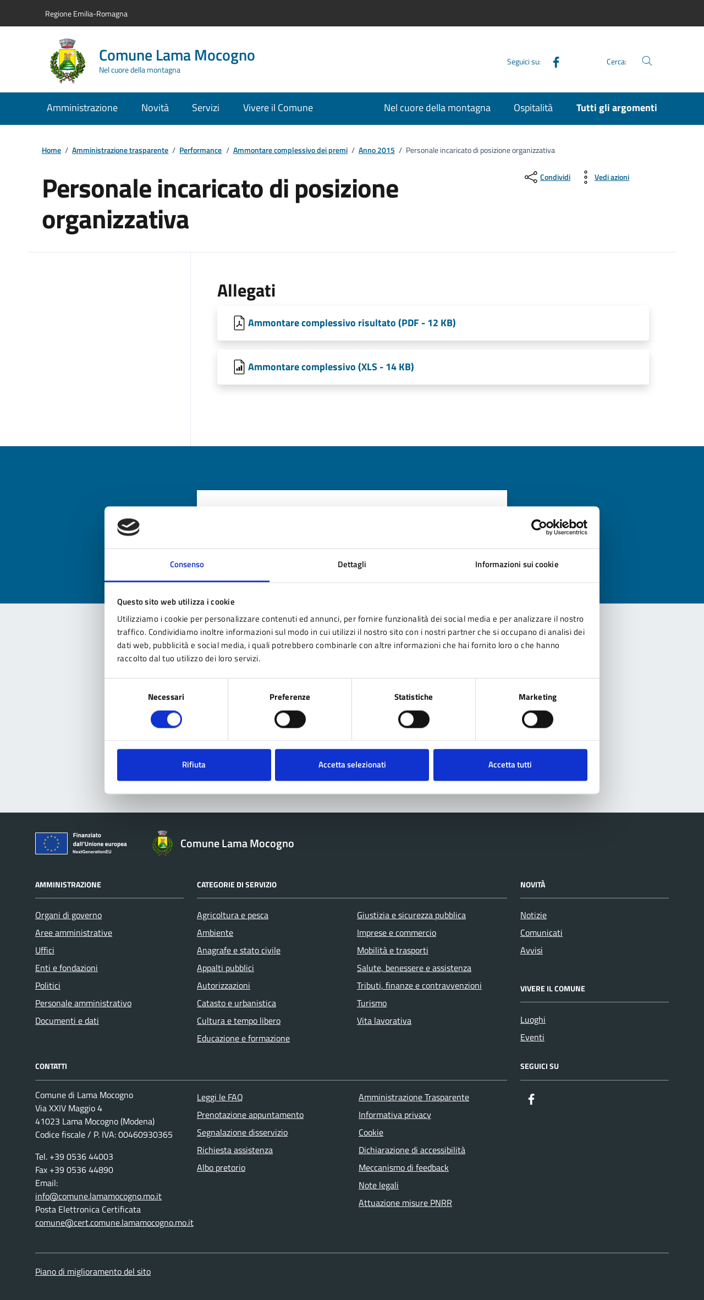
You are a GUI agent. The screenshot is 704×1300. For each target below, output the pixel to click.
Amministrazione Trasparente (414, 1097)
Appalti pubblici (225, 967)
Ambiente (215, 932)
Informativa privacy (395, 1114)
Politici (48, 985)
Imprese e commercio (396, 932)
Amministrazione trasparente (120, 150)
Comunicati (541, 932)
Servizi (205, 107)
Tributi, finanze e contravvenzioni (419, 985)
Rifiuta (194, 765)
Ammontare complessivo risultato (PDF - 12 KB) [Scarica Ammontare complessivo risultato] (352, 322)
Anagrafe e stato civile (238, 950)
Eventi (532, 1037)
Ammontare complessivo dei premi (290, 150)
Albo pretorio (221, 1167)
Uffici (44, 950)
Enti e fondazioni (66, 967)
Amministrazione (82, 107)
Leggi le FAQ (220, 1097)
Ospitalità (533, 107)
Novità (155, 107)
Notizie (533, 914)
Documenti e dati (67, 1020)
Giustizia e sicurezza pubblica (411, 914)
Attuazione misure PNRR (405, 1202)
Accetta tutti (510, 765)
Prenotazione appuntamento (250, 1114)
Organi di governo (68, 914)
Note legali (379, 1185)
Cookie (371, 1132)
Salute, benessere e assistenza (414, 967)
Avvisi (531, 950)
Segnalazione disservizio (242, 1132)
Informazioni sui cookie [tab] (516, 564)
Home (51, 150)
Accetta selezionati (352, 765)
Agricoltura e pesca (232, 914)
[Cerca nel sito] (647, 61)
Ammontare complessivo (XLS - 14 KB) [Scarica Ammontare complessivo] (331, 366)
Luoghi (533, 1019)
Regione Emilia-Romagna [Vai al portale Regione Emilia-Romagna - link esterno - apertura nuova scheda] (86, 13)
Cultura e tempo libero (238, 1020)
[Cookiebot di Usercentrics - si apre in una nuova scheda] (539, 527)
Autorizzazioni (223, 985)
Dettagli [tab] (352, 564)
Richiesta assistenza (235, 1149)
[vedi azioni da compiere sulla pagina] (603, 177)
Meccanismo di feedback (404, 1167)
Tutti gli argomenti (616, 107)
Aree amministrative (73, 932)
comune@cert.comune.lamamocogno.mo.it (114, 1222)
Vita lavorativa (384, 1020)
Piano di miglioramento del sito (93, 1271)
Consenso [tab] (187, 564)
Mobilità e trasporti (392, 950)
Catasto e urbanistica (236, 1003)
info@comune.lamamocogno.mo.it (98, 1196)
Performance (200, 150)
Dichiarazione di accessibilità (412, 1149)
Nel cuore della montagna (437, 107)
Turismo (372, 1003)
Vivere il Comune (278, 107)
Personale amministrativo (83, 1003)
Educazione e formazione (243, 1038)
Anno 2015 (377, 150)
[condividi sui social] (546, 177)
